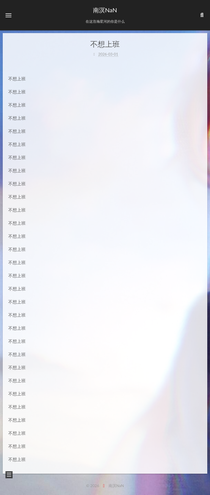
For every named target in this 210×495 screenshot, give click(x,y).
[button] (8, 15)
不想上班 (105, 43)
